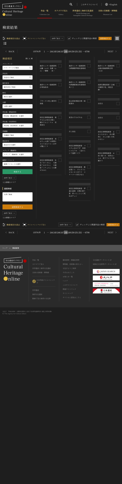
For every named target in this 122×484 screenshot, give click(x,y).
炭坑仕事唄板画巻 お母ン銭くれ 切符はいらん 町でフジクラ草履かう (48, 316)
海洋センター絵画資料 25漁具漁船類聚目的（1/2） (107, 98)
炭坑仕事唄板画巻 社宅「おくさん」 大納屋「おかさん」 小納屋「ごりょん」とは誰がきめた (77, 364)
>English (111, 4)
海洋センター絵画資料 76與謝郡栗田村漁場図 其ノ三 (78, 144)
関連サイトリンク (69, 444)
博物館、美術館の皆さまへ (73, 419)
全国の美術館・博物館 (107, 13)
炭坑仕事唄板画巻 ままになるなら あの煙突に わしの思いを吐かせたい (48, 265)
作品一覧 (45, 13)
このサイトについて (89, 4)
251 (76, 51)
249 (69, 51)
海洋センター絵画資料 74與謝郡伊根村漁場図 (78, 96)
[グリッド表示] (117, 38)
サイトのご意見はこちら (72, 452)
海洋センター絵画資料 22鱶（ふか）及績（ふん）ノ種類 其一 (49, 98)
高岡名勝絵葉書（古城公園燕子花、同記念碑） (106, 129)
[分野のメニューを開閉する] (18, 106)
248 (65, 51)
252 (80, 51)
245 (55, 51)
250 (73, 51)
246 (58, 51)
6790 (87, 51)
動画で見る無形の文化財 (41, 454)
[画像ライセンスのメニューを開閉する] (18, 164)
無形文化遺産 (37, 449)
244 (51, 51)
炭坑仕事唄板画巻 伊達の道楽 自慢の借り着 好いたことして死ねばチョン (106, 352)
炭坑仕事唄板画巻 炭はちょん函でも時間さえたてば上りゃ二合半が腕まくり (77, 312)
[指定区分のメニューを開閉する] (18, 145)
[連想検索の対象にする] (60, 95)
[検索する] (30, 68)
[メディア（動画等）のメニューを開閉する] (18, 154)
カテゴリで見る (61, 13)
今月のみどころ (68, 427)
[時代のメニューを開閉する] (18, 97)
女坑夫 (42, 217)
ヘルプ (65, 436)
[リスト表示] (4, 43)
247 (62, 51)
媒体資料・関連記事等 (71, 415)
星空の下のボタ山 (46, 173)
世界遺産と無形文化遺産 (82, 13)
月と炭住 (101, 202)
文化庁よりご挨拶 (69, 423)
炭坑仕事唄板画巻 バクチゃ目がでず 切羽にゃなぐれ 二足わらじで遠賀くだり (106, 249)
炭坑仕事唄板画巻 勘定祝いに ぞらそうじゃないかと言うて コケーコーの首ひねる (106, 301)
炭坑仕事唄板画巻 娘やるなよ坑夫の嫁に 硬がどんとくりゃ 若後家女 (77, 260)
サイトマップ (68, 448)
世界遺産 (35, 445)
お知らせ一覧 (68, 432)
